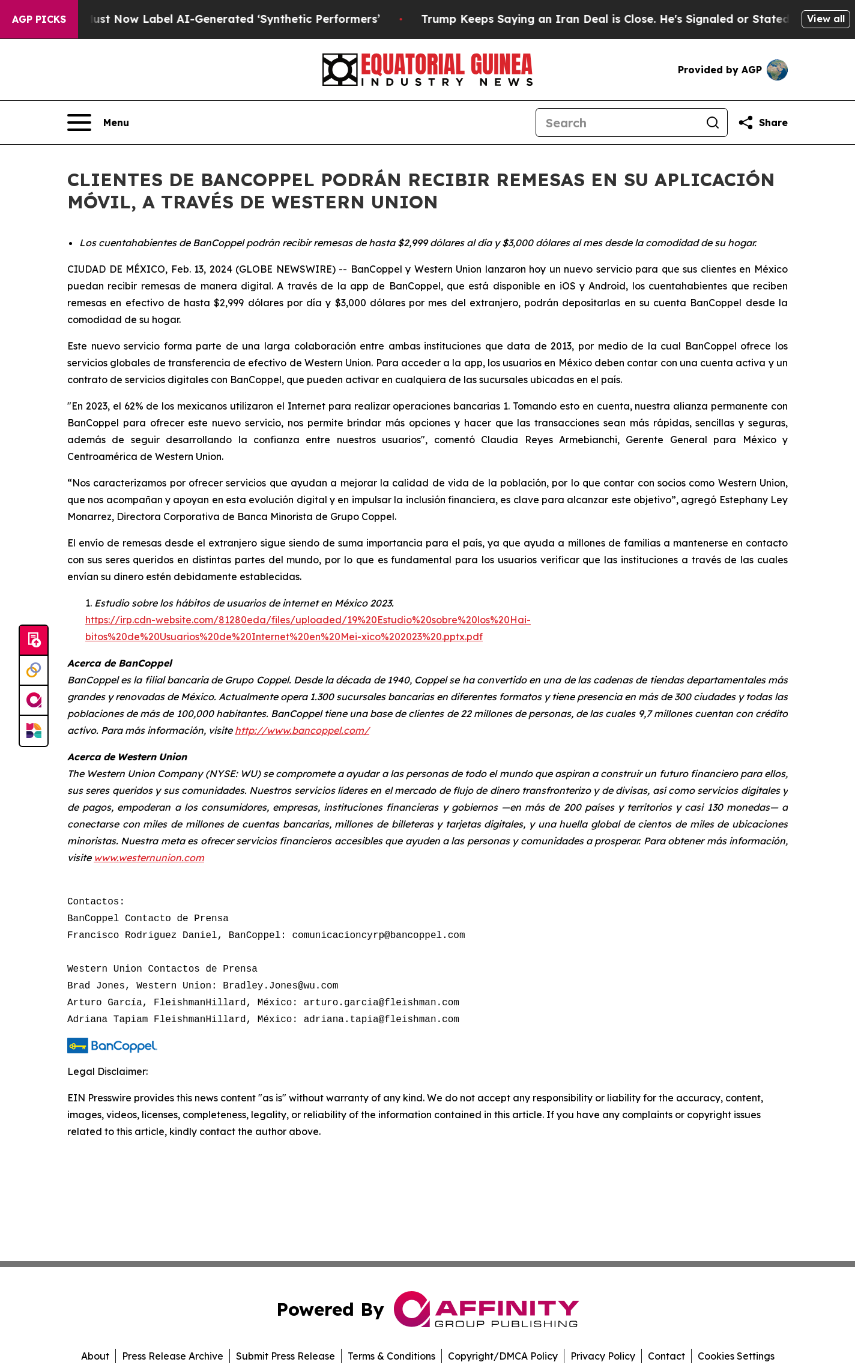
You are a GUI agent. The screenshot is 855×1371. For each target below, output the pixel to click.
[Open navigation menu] (98, 122)
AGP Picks (39, 19)
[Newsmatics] (33, 731)
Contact (666, 1356)
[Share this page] (762, 122)
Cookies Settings (736, 1356)
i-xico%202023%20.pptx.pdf (419, 637)
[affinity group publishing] (33, 701)
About (95, 1356)
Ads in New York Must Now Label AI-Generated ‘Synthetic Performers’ (202, 19)
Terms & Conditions (391, 1356)
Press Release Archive (172, 1356)
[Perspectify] (33, 671)
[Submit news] (33, 641)
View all (826, 19)
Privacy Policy (602, 1356)
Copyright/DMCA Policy (503, 1356)
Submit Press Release (285, 1356)
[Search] (617, 122)
